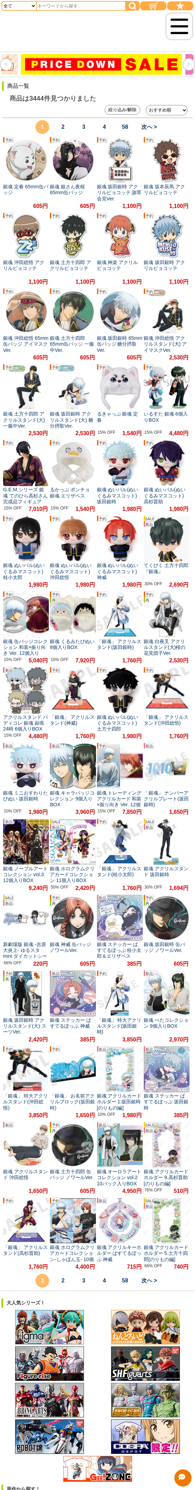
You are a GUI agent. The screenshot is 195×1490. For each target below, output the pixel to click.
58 (125, 127)
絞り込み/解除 (122, 109)
